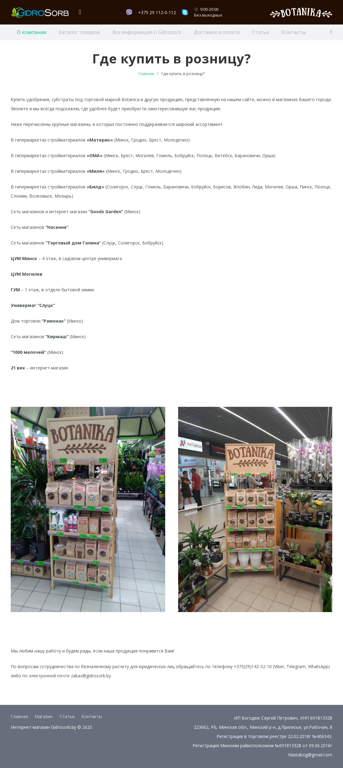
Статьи (67, 716)
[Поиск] (331, 32)
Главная (146, 81)
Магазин (44, 716)
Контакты (91, 716)
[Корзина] (79, 12)
